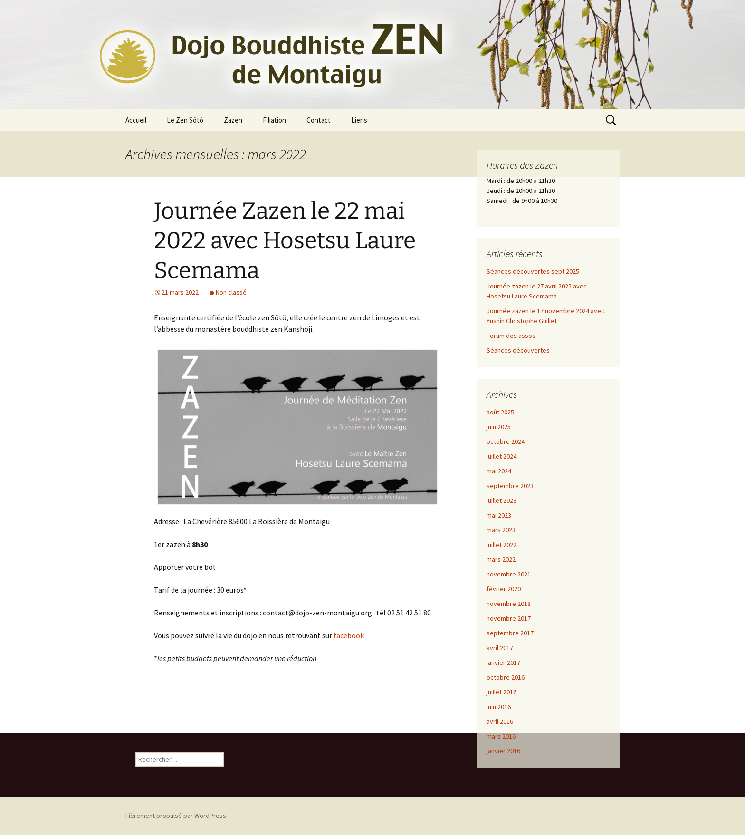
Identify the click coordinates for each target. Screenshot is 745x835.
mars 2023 (501, 530)
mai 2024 (499, 471)
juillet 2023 (501, 500)
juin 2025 (499, 426)
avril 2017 (500, 647)
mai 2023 (499, 515)
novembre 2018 (509, 603)
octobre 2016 (506, 677)
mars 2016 (501, 736)
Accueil (135, 120)
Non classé (231, 292)
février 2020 (504, 589)
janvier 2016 (503, 751)
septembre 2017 (510, 633)
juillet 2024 (501, 456)
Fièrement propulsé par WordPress (175, 815)
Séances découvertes (518, 350)
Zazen (233, 120)
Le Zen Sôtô (185, 120)
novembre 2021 (509, 574)
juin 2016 (499, 706)
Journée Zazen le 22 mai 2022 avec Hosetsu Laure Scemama (285, 240)
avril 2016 (500, 721)
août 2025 (500, 412)
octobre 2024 (506, 441)
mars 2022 (501, 559)
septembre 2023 (510, 485)
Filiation (274, 120)
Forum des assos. (512, 335)
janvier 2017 (503, 662)
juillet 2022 (501, 544)
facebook (349, 635)
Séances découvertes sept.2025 (533, 271)
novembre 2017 (509, 618)
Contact (318, 120)
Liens (359, 120)
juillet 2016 (501, 692)
